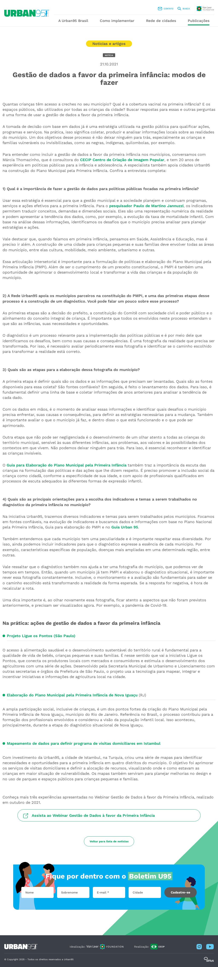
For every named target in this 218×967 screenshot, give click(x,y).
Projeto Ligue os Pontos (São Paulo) (41, 636)
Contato (165, 8)
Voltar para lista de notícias (109, 841)
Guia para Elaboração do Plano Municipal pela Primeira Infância (66, 465)
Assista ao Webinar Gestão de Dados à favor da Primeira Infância (93, 815)
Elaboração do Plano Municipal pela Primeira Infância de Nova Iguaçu (72, 695)
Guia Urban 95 (124, 527)
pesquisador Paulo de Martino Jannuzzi (146, 206)
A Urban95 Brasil (73, 21)
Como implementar (117, 21)
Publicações (198, 21)
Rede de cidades (161, 21)
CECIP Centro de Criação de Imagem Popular (122, 159)
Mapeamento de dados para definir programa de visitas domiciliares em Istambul (84, 743)
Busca (184, 8)
